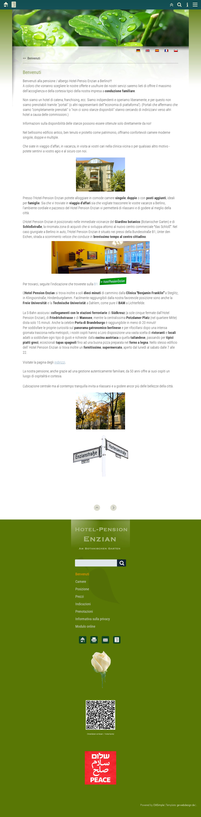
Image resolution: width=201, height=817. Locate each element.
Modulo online (85, 626)
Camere (80, 581)
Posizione (82, 589)
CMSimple (158, 805)
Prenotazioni (84, 611)
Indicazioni (83, 604)
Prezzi (79, 596)
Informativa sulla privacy (92, 619)
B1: (110, 284)
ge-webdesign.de (186, 805)
